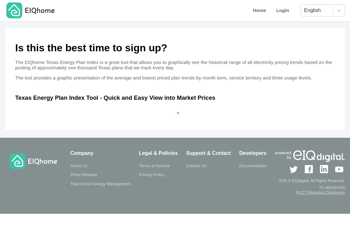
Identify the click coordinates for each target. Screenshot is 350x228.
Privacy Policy (152, 174)
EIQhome (36, 10)
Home (259, 10)
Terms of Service (154, 165)
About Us (78, 165)
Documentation (253, 165)
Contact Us (196, 165)
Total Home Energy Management (100, 183)
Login (282, 10)
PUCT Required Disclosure (320, 192)
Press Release (83, 174)
